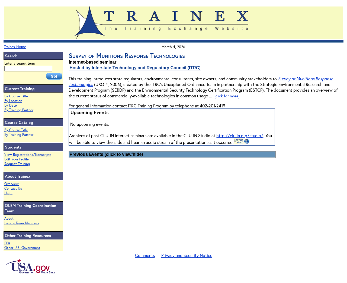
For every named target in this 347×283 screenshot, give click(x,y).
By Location (13, 100)
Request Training (17, 164)
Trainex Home (15, 46)
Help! (8, 193)
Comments (145, 255)
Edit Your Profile (16, 159)
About (9, 218)
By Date (10, 105)
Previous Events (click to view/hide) (106, 154)
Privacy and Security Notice (186, 255)
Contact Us (13, 188)
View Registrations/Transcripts (27, 154)
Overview (11, 184)
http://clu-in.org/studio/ (239, 135)
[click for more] (226, 95)
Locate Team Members (21, 223)
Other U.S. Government (22, 247)
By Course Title (16, 96)
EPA (7, 243)
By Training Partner (18, 110)
